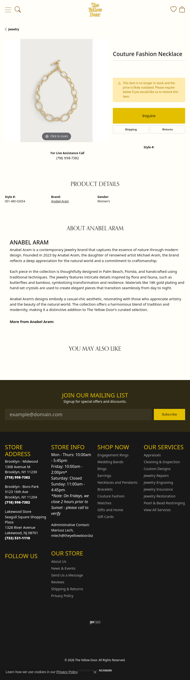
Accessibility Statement (136, 647)
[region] (56, 90)
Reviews (57, 582)
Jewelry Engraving (158, 482)
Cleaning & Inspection (162, 462)
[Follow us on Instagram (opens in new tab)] (10, 566)
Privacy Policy (62, 595)
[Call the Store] (17, 477)
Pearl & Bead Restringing (164, 503)
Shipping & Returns (67, 589)
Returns (167, 129)
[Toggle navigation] (7, 10)
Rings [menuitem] (101, 468)
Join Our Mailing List (95, 395)
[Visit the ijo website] (95, 622)
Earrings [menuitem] (104, 475)
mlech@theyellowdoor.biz (72, 535)
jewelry (13, 29)
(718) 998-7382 (67, 158)
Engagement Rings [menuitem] (113, 455)
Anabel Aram (60, 201)
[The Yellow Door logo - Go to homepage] (95, 10)
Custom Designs (157, 468)
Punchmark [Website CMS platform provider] (104, 670)
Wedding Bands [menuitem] (110, 462)
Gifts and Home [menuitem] (110, 509)
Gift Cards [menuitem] (105, 516)
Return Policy (46, 647)
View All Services (157, 509)
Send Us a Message (67, 575)
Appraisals (152, 455)
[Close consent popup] (95, 672)
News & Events (63, 568)
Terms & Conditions (100, 647)
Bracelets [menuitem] (105, 489)
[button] (18, 10)
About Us (58, 561)
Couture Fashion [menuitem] (111, 496)
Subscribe (169, 414)
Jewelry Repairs (156, 475)
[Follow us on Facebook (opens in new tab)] (21, 566)
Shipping (131, 129)
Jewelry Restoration (160, 496)
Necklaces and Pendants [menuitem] (117, 482)
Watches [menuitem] (104, 503)
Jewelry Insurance (158, 489)
